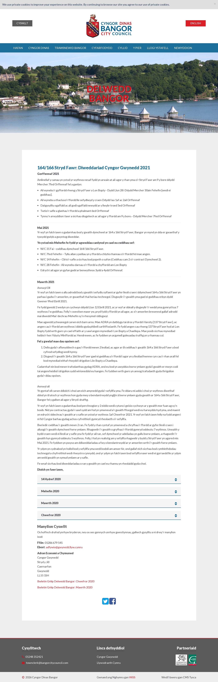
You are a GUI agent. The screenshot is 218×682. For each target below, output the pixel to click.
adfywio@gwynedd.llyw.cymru (64, 547)
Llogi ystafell (158, 47)
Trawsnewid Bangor (70, 47)
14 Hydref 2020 (109, 479)
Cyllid (123, 47)
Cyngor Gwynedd (107, 656)
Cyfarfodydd (102, 47)
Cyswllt (22, 23)
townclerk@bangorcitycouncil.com (47, 662)
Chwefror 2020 (109, 515)
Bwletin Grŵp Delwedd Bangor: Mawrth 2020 (64, 587)
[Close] (215, 3)
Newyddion (183, 47)
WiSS (132, 677)
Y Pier (137, 47)
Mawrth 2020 (109, 503)
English (195, 23)
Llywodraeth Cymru (109, 662)
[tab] (109, 479)
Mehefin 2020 (109, 491)
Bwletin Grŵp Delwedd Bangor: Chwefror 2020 (65, 581)
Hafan (18, 47)
